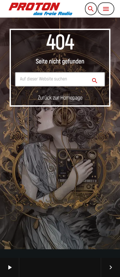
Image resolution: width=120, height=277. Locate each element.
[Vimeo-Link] (40, 9)
